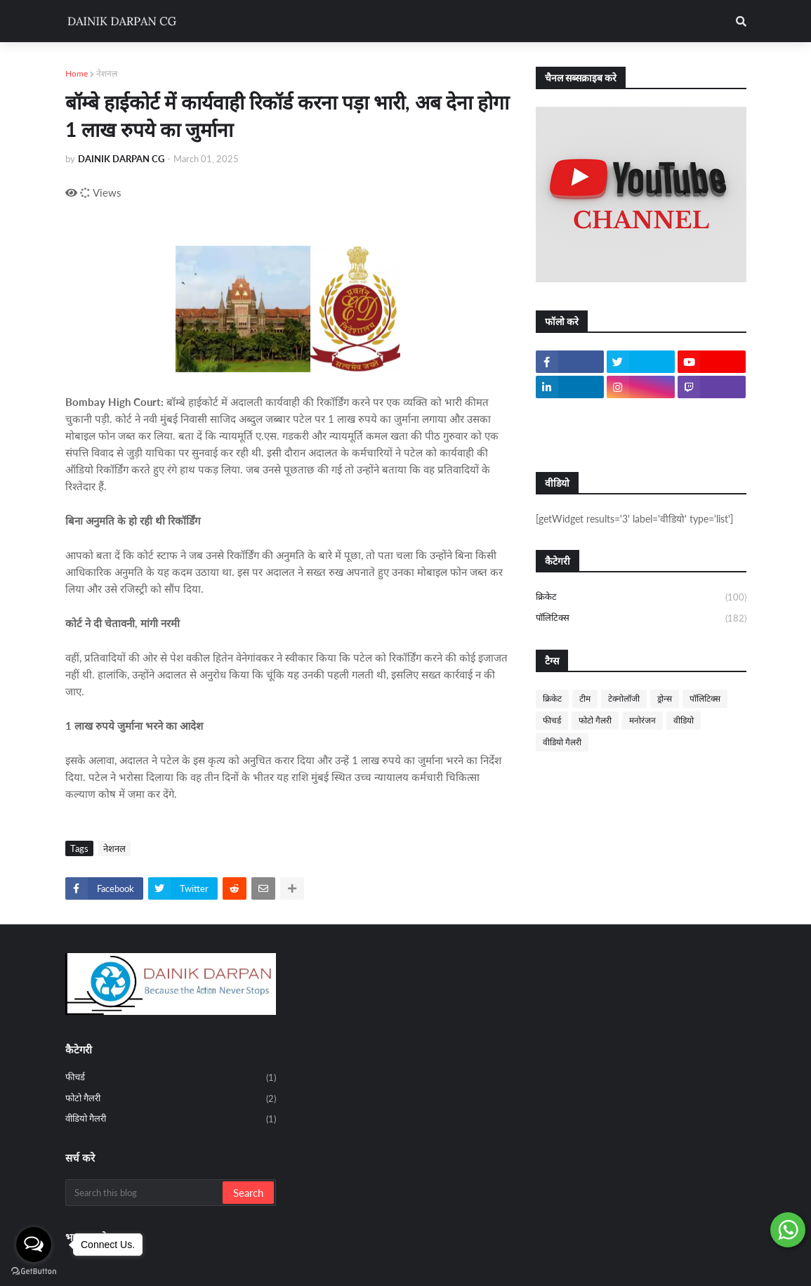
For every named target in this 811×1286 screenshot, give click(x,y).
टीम (585, 698)
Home (76, 73)
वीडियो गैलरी (562, 742)
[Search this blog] (145, 1192)
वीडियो (683, 720)
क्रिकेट (641, 598)
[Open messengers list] (33, 1244)
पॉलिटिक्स (641, 618)
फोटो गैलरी (595, 720)
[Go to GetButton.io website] (33, 1271)
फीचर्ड (552, 720)
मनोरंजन (642, 720)
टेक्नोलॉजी (624, 698)
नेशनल (106, 73)
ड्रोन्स (664, 698)
